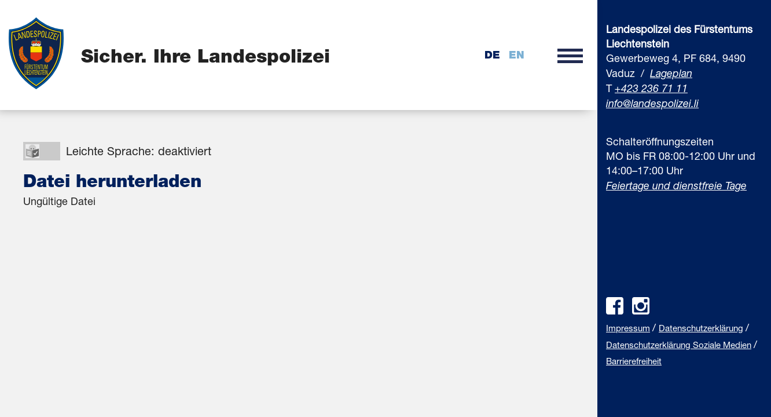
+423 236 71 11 (651, 88)
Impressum (628, 328)
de (492, 55)
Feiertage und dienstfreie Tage (676, 185)
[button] (570, 55)
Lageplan (671, 73)
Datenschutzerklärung (701, 328)
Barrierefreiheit (634, 361)
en (516, 55)
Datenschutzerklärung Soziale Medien (678, 344)
